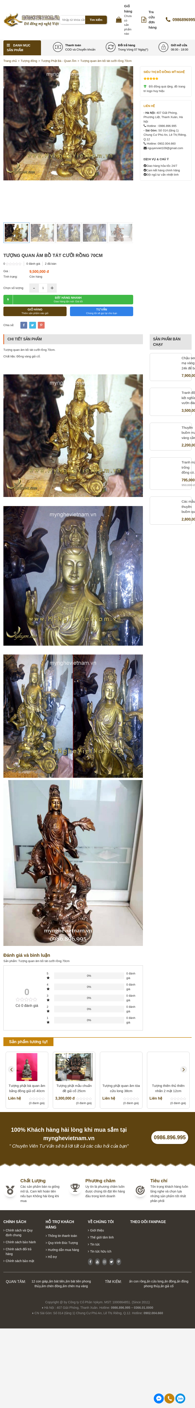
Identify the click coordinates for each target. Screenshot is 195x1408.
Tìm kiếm (96, 20)
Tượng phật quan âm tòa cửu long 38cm (121, 1060)
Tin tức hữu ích (100, 1251)
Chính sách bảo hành (21, 1242)
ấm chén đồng (51, 1286)
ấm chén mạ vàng (75, 1286)
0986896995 (180, 1398)
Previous (11, 1069)
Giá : (6, 271)
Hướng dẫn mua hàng (63, 1250)
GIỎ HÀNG (35, 311)
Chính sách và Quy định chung (19, 1233)
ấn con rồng (137, 1281)
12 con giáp (39, 1281)
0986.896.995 (170, 1137)
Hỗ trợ (52, 1257)
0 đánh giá (33, 263)
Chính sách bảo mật (20, 1261)
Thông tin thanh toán (62, 1236)
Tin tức (95, 1244)
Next (183, 1069)
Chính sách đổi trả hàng (18, 1251)
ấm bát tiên (57, 1281)
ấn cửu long (155, 1281)
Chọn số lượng (13, 288)
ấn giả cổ (167, 1286)
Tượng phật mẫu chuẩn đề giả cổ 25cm (74, 1060)
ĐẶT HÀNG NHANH (43, 299)
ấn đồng (170, 1281)
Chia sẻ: (8, 325)
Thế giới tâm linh (102, 1237)
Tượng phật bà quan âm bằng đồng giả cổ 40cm (27, 1088)
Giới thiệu (97, 1230)
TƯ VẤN (101, 311)
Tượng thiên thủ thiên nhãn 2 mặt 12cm (168, 1060)
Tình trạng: (10, 276)
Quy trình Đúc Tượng (63, 1243)
